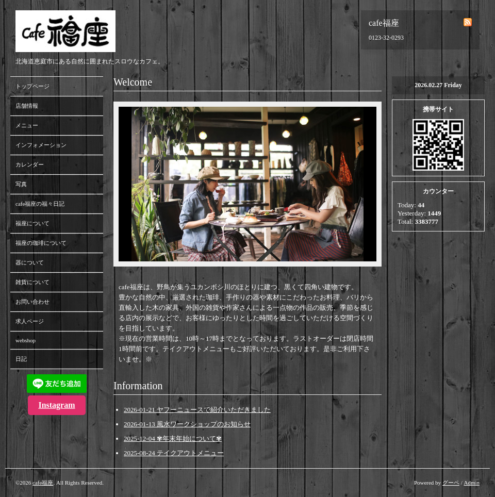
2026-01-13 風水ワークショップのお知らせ (187, 424)
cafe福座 (42, 482)
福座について (32, 223)
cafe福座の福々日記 (39, 204)
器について (29, 262)
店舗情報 (26, 106)
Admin (472, 482)
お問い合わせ (32, 302)
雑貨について (32, 282)
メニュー (26, 125)
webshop (25, 340)
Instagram (56, 405)
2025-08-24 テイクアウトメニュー (174, 453)
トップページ (32, 86)
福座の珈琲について (41, 243)
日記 (21, 359)
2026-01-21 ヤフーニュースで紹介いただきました (197, 409)
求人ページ (29, 321)
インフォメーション (41, 145)
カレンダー (29, 164)
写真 (21, 184)
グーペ (450, 482)
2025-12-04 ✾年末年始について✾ (173, 438)
